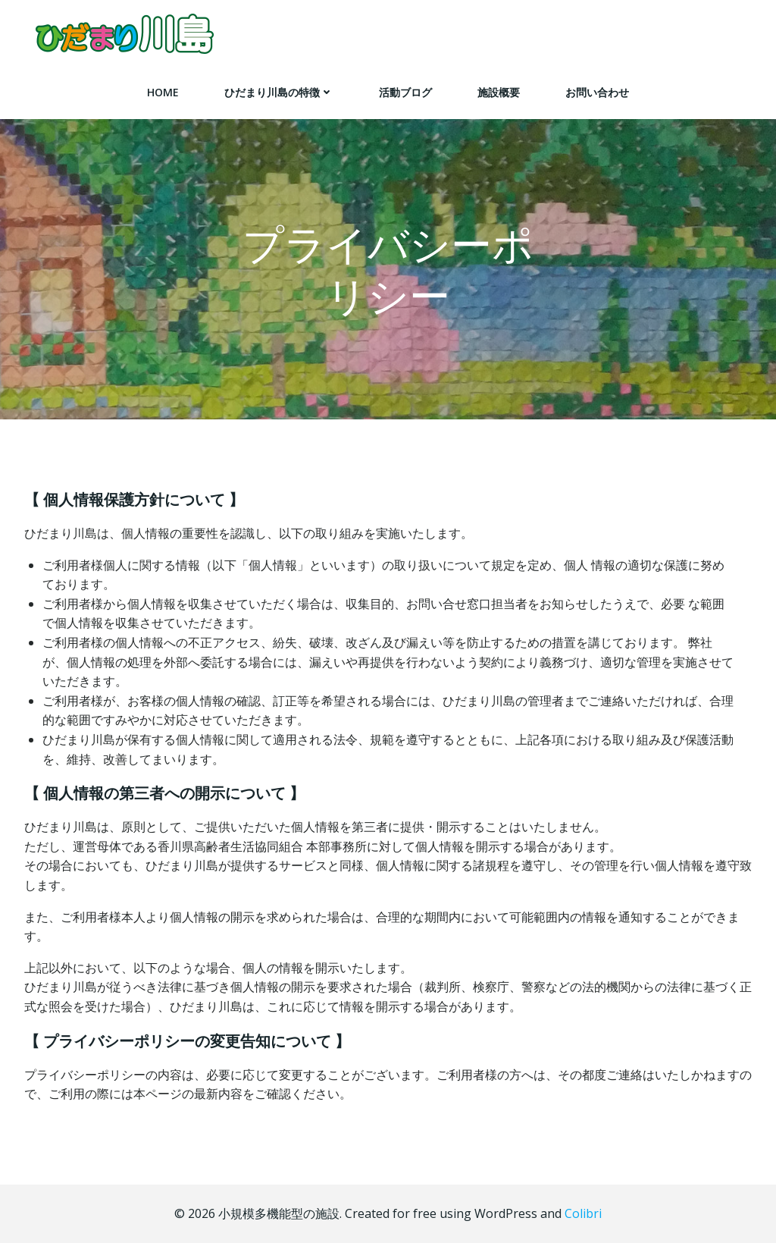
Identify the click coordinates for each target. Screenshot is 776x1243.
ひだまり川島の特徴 (278, 92)
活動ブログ (405, 92)
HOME (163, 92)
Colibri (583, 1213)
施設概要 (498, 92)
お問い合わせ (597, 92)
